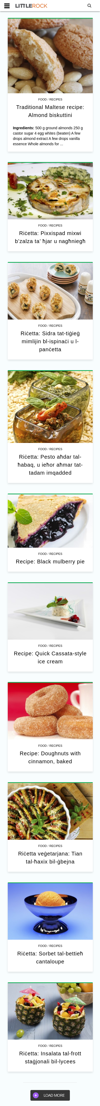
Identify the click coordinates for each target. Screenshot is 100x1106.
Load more (49, 1095)
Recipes (55, 99)
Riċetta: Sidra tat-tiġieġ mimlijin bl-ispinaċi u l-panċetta (50, 341)
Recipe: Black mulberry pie (50, 561)
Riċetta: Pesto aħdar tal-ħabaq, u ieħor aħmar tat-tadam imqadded (50, 465)
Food (42, 99)
